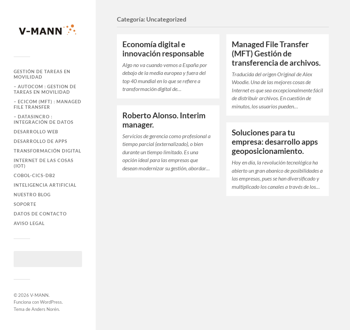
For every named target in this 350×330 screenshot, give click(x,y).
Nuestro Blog (32, 194)
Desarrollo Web (36, 131)
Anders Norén (45, 309)
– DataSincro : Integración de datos (43, 119)
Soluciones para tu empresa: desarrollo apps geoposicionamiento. (275, 142)
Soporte (25, 204)
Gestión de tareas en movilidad (42, 74)
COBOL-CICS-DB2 (34, 175)
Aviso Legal (29, 223)
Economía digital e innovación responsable (163, 49)
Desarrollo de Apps (40, 141)
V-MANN (39, 295)
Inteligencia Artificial (45, 185)
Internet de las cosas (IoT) (43, 163)
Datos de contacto (40, 213)
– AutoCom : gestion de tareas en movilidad (45, 89)
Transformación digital (47, 151)
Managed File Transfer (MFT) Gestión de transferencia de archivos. (276, 53)
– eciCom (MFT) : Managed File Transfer (47, 104)
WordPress (51, 302)
